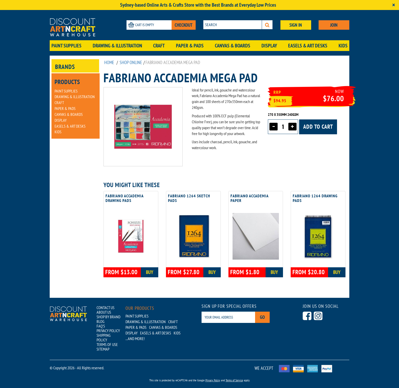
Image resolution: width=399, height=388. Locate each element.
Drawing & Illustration (117, 45)
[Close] (393, 5)
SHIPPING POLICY (104, 337)
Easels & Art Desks (307, 45)
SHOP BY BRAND (108, 316)
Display (269, 45)
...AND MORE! (135, 338)
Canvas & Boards (232, 45)
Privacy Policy (212, 380)
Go (262, 317)
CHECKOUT (184, 25)
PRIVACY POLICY (108, 330)
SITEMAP (103, 349)
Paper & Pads (190, 45)
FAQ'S (101, 326)
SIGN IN (295, 25)
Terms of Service (234, 380)
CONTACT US (105, 307)
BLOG (100, 321)
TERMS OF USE (107, 344)
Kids (343, 45)
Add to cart (318, 126)
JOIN (334, 25)
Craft (159, 45)
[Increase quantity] (292, 126)
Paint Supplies (66, 45)
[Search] (267, 24)
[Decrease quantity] (273, 126)
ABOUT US (104, 312)
